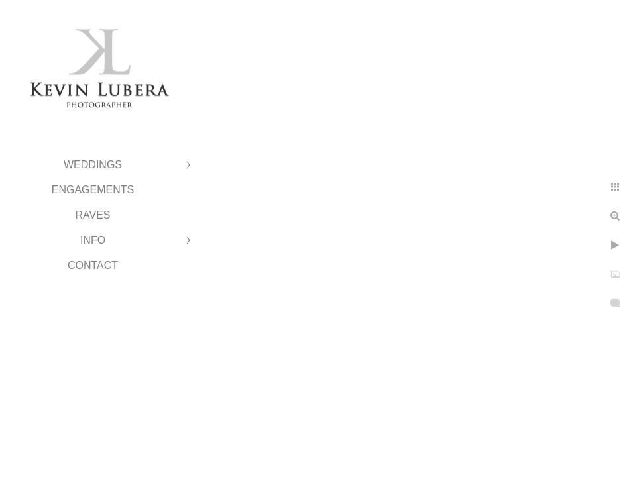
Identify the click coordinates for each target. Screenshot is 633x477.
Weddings (93, 164)
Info (92, 240)
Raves (92, 215)
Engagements (93, 189)
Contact (93, 265)
